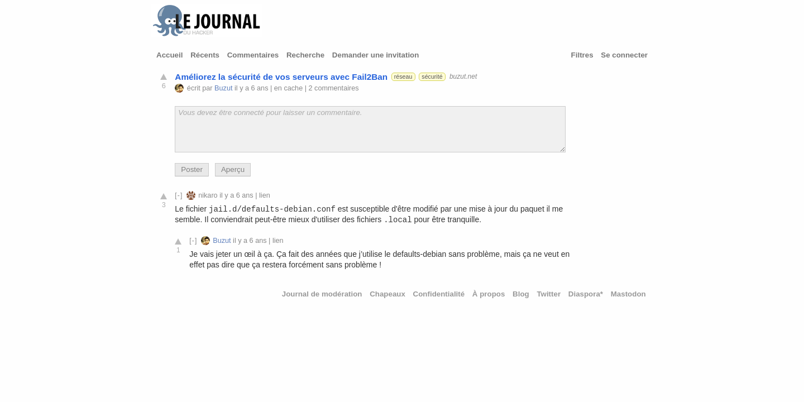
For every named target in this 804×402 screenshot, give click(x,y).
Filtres (582, 55)
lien (264, 195)
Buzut (223, 88)
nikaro (207, 195)
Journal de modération (322, 294)
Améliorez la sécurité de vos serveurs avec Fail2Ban (281, 77)
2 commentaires (334, 88)
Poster (192, 169)
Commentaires (253, 55)
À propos (488, 294)
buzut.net (463, 76)
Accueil (169, 55)
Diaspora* (585, 294)
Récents (204, 55)
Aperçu (233, 169)
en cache (288, 88)
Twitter (549, 294)
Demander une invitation (375, 55)
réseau (403, 76)
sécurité (432, 76)
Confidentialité (439, 294)
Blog (521, 294)
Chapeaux (387, 294)
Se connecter (624, 55)
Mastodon (628, 294)
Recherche (305, 55)
